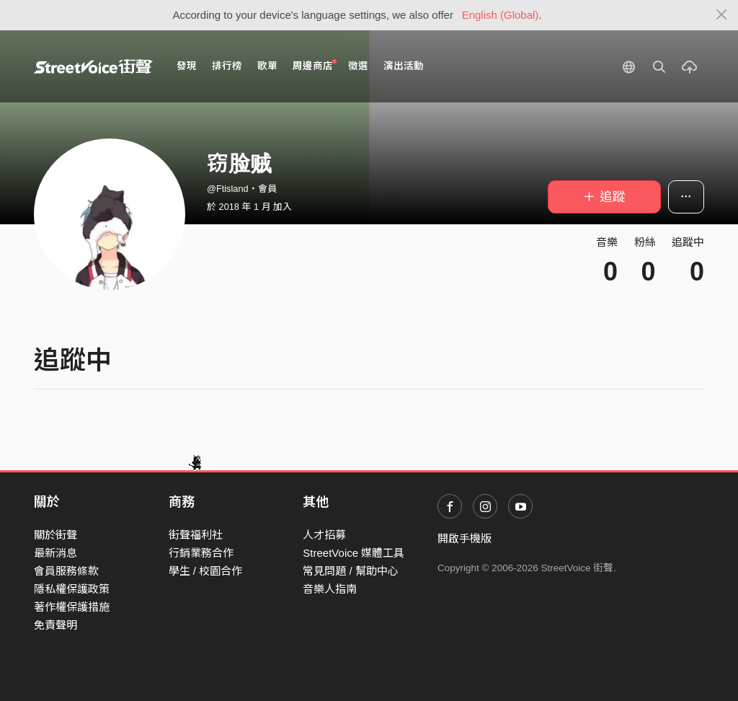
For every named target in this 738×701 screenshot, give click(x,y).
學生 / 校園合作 (206, 571)
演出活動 (403, 66)
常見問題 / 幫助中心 (351, 571)
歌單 (267, 66)
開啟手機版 (464, 538)
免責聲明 (55, 625)
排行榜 (227, 66)
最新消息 (55, 553)
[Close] (722, 15)
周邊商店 (315, 65)
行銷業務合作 (201, 553)
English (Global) (500, 15)
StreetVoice (93, 66)
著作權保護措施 (72, 607)
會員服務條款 (66, 571)
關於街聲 (55, 535)
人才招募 (324, 535)
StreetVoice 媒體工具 (353, 553)
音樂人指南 (330, 589)
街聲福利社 (196, 535)
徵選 (358, 66)
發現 (187, 66)
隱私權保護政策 (72, 589)
